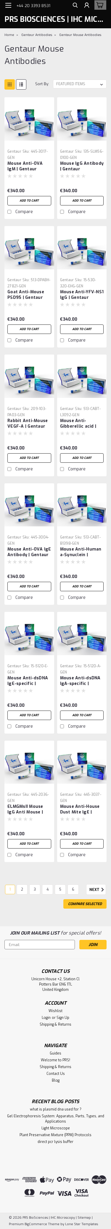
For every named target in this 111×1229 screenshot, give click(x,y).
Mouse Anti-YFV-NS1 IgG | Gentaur (82, 294)
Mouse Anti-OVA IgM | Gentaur (25, 166)
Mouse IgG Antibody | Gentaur (82, 166)
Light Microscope (55, 1128)
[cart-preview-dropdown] (99, 5)
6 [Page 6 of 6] (73, 889)
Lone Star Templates (81, 1224)
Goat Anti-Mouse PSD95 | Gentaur (25, 294)
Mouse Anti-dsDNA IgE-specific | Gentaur (27, 681)
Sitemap (84, 1217)
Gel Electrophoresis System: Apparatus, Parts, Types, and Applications (55, 1119)
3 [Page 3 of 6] (35, 889)
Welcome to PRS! (55, 1060)
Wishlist (55, 1011)
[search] (74, 6)
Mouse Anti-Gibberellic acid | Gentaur (78, 424)
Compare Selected (85, 904)
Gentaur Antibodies (36, 35)
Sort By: (42, 83)
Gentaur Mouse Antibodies (80, 35)
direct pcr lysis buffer (55, 1141)
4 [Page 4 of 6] (47, 889)
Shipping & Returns (55, 1024)
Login (46, 1017)
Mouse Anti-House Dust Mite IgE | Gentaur (80, 810)
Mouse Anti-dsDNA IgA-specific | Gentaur (80, 681)
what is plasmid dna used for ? (55, 1109)
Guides (55, 1053)
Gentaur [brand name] (14, 151)
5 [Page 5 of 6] (60, 889)
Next (97, 890)
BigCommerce (36, 1224)
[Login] (86, 6)
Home (9, 35)
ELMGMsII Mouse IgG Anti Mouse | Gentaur (25, 810)
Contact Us (55, 1073)
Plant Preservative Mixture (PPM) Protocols (55, 1135)
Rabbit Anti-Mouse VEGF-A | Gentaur (27, 423)
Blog (55, 1080)
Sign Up (63, 1017)
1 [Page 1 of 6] (10, 889)
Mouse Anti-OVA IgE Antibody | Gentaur (29, 552)
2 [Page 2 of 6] (22, 889)
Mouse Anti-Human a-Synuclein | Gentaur (81, 552)
